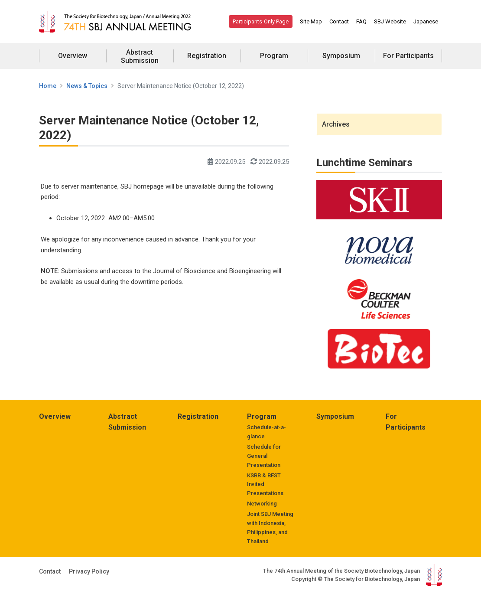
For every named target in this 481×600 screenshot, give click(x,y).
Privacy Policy (89, 571)
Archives (336, 124)
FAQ (361, 21)
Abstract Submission (140, 56)
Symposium (341, 56)
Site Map (311, 21)
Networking (262, 503)
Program (274, 56)
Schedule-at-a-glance (266, 432)
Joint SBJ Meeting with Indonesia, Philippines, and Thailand (270, 527)
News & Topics (86, 85)
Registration (206, 56)
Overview (72, 56)
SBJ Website (390, 21)
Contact (339, 21)
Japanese (425, 21)
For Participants (408, 56)
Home (47, 85)
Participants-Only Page (261, 21)
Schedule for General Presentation (264, 455)
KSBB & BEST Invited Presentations (265, 484)
